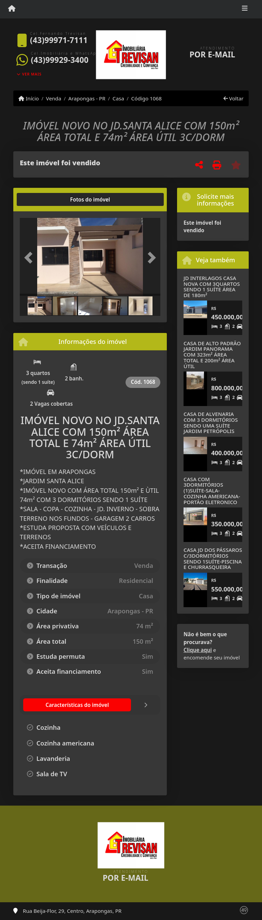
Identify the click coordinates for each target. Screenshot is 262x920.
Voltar (233, 98)
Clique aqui (198, 649)
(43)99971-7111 (59, 40)
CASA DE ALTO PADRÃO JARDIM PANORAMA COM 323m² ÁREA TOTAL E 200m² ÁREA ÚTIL (212, 355)
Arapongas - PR (86, 98)
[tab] (42, 199)
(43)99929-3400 (60, 60)
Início (28, 98)
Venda (53, 98)
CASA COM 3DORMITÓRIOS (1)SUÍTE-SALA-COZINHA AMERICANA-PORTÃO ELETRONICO (212, 490)
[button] (30, 257)
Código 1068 (146, 98)
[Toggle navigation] (245, 9)
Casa (118, 98)
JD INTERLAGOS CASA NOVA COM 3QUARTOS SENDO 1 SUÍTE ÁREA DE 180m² (212, 286)
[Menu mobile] (11, 9)
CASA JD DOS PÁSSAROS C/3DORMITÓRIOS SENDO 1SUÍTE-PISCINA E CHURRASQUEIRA (213, 558)
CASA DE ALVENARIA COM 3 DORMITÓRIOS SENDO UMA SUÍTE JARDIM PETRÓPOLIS (211, 422)
